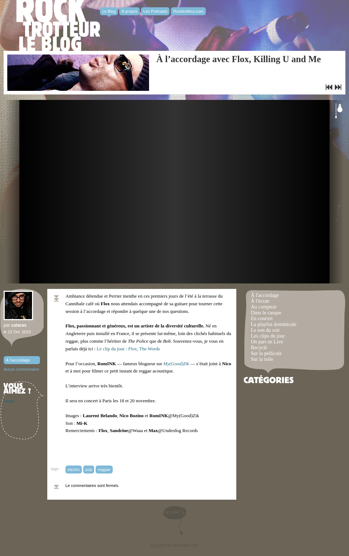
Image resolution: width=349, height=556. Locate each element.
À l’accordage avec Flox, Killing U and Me (238, 59)
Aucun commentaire (21, 369)
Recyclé (259, 347)
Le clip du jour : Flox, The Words (128, 348)
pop (88, 469)
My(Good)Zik (176, 363)
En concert (262, 318)
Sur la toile (262, 359)
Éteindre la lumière (338, 111)
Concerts (158, 545)
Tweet (9, 401)
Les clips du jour (268, 336)
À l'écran (260, 301)
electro (74, 469)
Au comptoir (264, 307)
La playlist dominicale (273, 324)
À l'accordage (18, 360)
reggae (104, 469)
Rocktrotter (58, 25)
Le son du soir (265, 330)
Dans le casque (266, 312)
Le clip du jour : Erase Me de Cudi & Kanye (338, 87)
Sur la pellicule (266, 353)
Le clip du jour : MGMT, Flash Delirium (329, 87)
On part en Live (267, 342)
